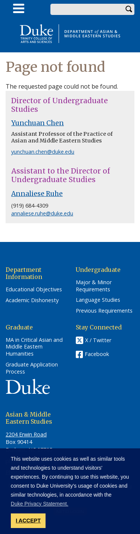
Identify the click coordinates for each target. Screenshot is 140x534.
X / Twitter (98, 340)
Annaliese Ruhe (37, 194)
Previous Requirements (104, 310)
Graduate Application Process (32, 368)
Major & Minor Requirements (94, 286)
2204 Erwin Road (26, 434)
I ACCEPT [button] (28, 521)
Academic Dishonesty (32, 300)
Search (128, 9)
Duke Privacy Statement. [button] (39, 504)
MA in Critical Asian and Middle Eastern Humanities (34, 347)
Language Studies (98, 300)
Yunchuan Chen (37, 123)
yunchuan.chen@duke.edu (42, 151)
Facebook (97, 353)
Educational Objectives (34, 289)
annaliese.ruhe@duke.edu (42, 213)
